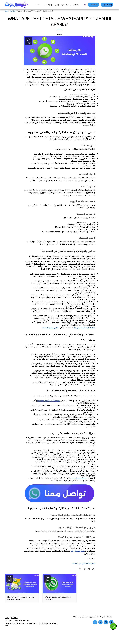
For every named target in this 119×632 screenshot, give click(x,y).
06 (47, 578)
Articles (12, 11)
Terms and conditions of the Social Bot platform (21, 623)
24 (9, 578)
